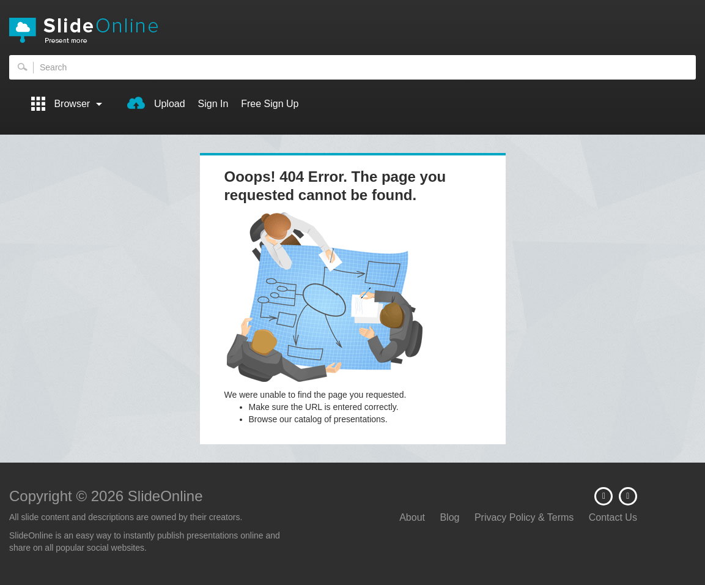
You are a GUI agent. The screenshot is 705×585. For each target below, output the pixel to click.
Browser (66, 104)
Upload (156, 103)
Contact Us (613, 517)
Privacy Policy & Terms (524, 517)
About (412, 517)
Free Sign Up (269, 104)
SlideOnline (352, 30)
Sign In (213, 104)
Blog (449, 517)
